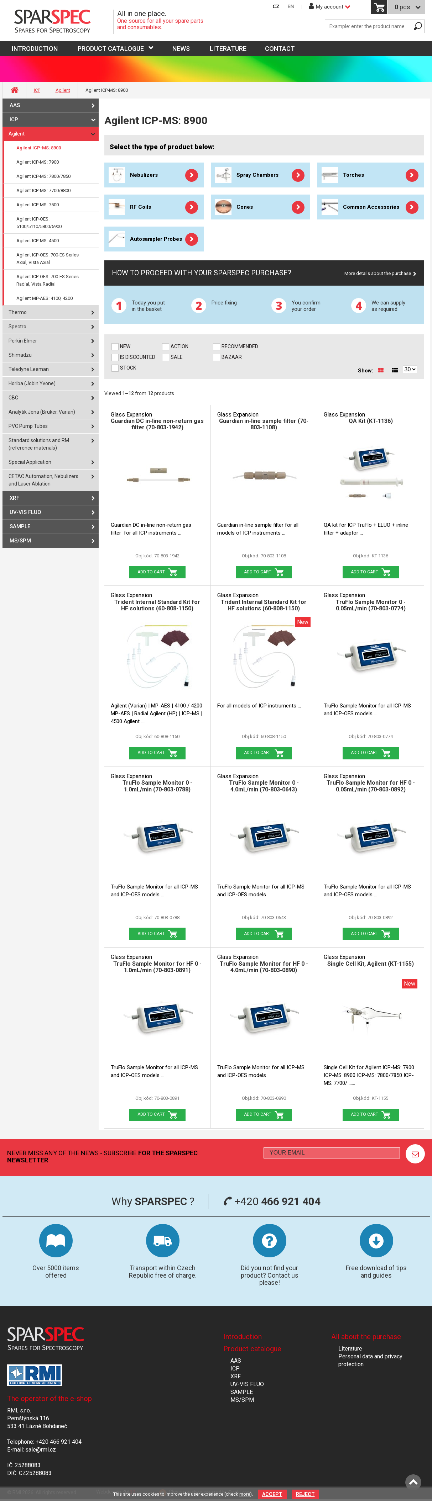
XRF (14, 498)
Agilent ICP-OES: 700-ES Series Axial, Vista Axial (47, 258)
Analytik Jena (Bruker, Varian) (42, 412)
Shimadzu (20, 355)
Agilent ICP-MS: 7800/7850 (43, 176)
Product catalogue (111, 48)
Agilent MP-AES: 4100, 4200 (44, 298)
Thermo (18, 312)
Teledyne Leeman (29, 369)
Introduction (242, 1337)
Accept (272, 1494)
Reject (305, 1494)
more (244, 1494)
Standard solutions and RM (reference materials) (39, 444)
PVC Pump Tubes (28, 426)
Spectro (17, 326)
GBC (13, 398)
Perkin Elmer (23, 341)
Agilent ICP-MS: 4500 (37, 240)
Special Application (30, 462)
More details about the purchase (377, 273)
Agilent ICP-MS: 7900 (37, 162)
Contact (280, 48)
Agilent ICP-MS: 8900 (38, 147)
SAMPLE (20, 526)
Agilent (63, 90)
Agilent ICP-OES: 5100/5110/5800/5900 (39, 222)
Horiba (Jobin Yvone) (32, 383)
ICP (37, 90)
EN (291, 6)
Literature (228, 48)
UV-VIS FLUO (25, 512)
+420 (272, 1201)
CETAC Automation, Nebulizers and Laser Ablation (43, 480)
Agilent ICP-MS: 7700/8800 (43, 190)
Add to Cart (151, 571)
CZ (276, 6)
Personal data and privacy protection (370, 1360)
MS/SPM (20, 540)
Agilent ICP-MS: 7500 (37, 204)
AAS (15, 105)
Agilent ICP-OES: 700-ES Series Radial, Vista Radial (47, 280)
